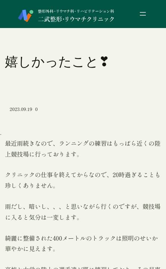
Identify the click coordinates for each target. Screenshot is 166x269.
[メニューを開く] (142, 13)
